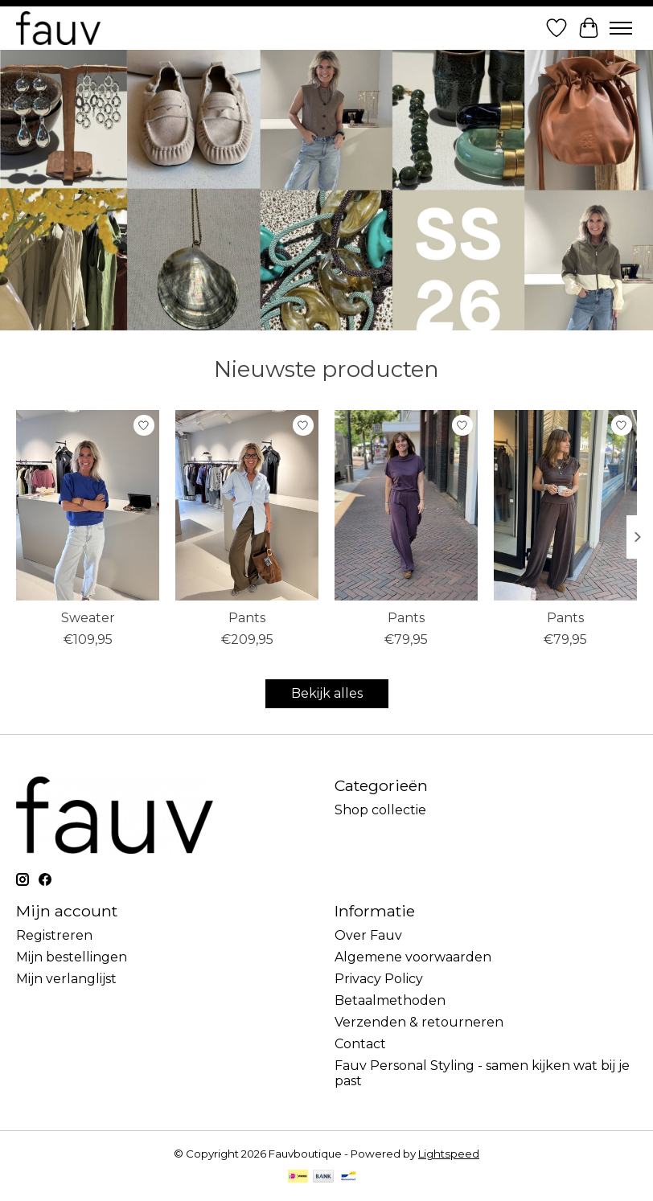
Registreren (54, 935)
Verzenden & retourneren (419, 1022)
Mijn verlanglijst (66, 978)
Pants (246, 617)
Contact (360, 1043)
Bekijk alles (327, 693)
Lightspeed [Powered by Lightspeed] (448, 1153)
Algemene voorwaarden (413, 957)
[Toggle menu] (621, 28)
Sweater (88, 617)
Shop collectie (380, 810)
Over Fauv (368, 935)
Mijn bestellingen (71, 957)
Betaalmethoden (390, 1000)
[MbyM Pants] (406, 505)
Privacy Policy (379, 978)
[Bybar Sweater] (87, 505)
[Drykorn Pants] (246, 505)
